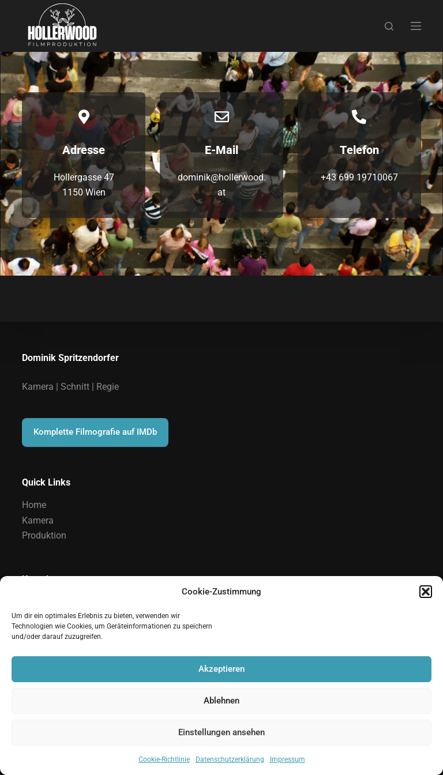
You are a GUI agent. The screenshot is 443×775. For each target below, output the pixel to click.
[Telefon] (359, 117)
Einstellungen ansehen (221, 732)
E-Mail (221, 150)
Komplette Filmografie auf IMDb (95, 432)
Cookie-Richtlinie (164, 759)
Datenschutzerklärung (230, 759)
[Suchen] (389, 26)
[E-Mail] (222, 117)
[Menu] (416, 26)
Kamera (38, 520)
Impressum (287, 759)
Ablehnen (221, 700)
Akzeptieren (221, 669)
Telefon (359, 150)
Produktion (44, 535)
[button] (425, 591)
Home (34, 504)
